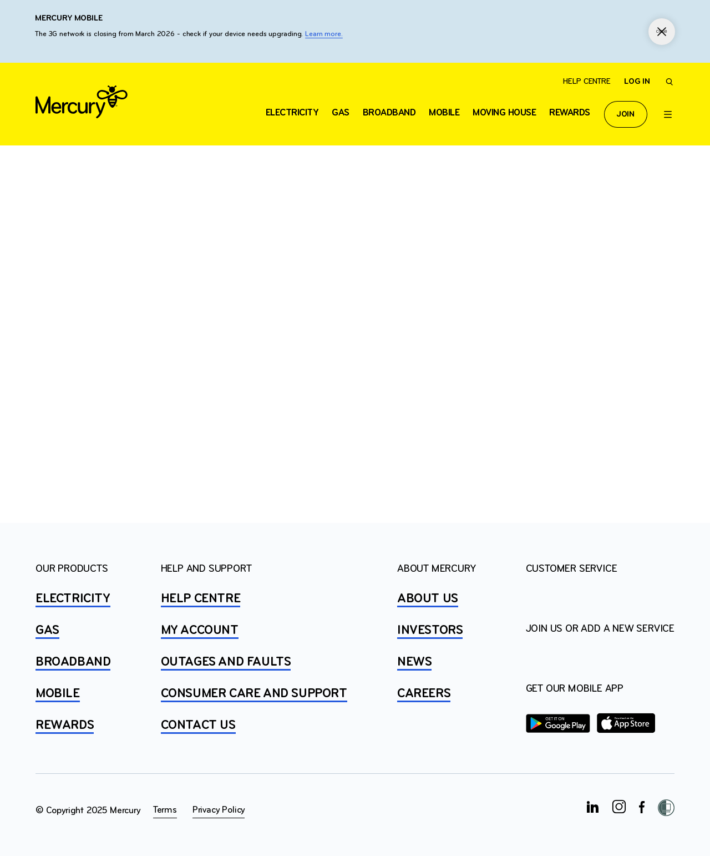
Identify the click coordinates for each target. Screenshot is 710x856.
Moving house (504, 113)
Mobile (444, 113)
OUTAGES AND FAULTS (226, 662)
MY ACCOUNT (200, 630)
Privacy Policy (218, 810)
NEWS (414, 662)
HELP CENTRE (201, 599)
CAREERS (423, 694)
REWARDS (65, 725)
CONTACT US (198, 725)
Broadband (389, 113)
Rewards (569, 113)
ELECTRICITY (292, 113)
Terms (165, 810)
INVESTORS (430, 630)
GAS (47, 630)
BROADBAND (73, 662)
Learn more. (324, 34)
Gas (340, 113)
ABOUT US (427, 599)
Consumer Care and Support (254, 694)
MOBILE (58, 694)
